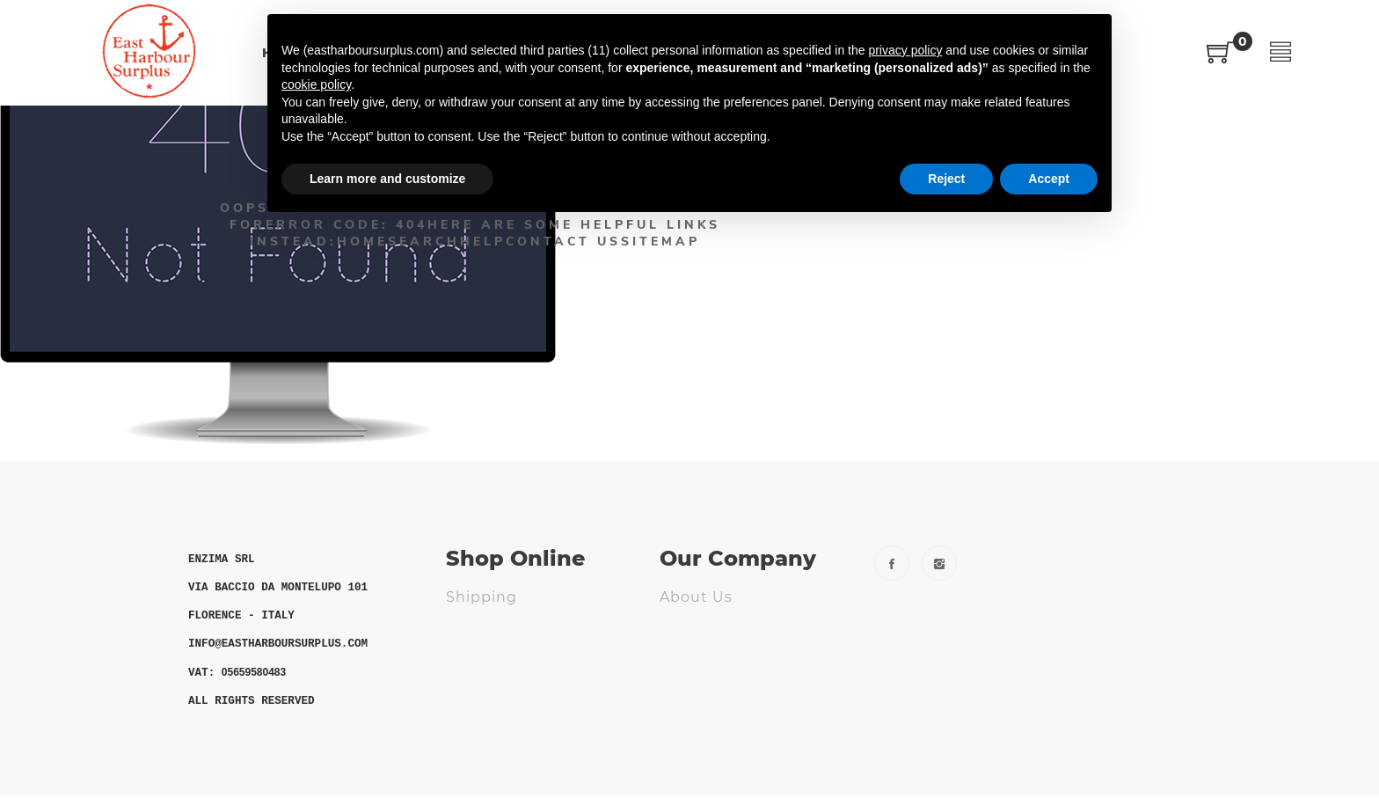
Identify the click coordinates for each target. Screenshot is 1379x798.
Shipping (481, 597)
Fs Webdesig (710, 709)
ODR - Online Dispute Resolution (531, 689)
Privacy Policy (713, 653)
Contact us (704, 625)
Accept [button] (1048, 179)
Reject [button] (946, 179)
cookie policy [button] (316, 84)
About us (696, 597)
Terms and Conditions (533, 653)
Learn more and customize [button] (387, 179)
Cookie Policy (712, 681)
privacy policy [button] (905, 50)
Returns (477, 625)
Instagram (939, 563)
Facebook (891, 563)
